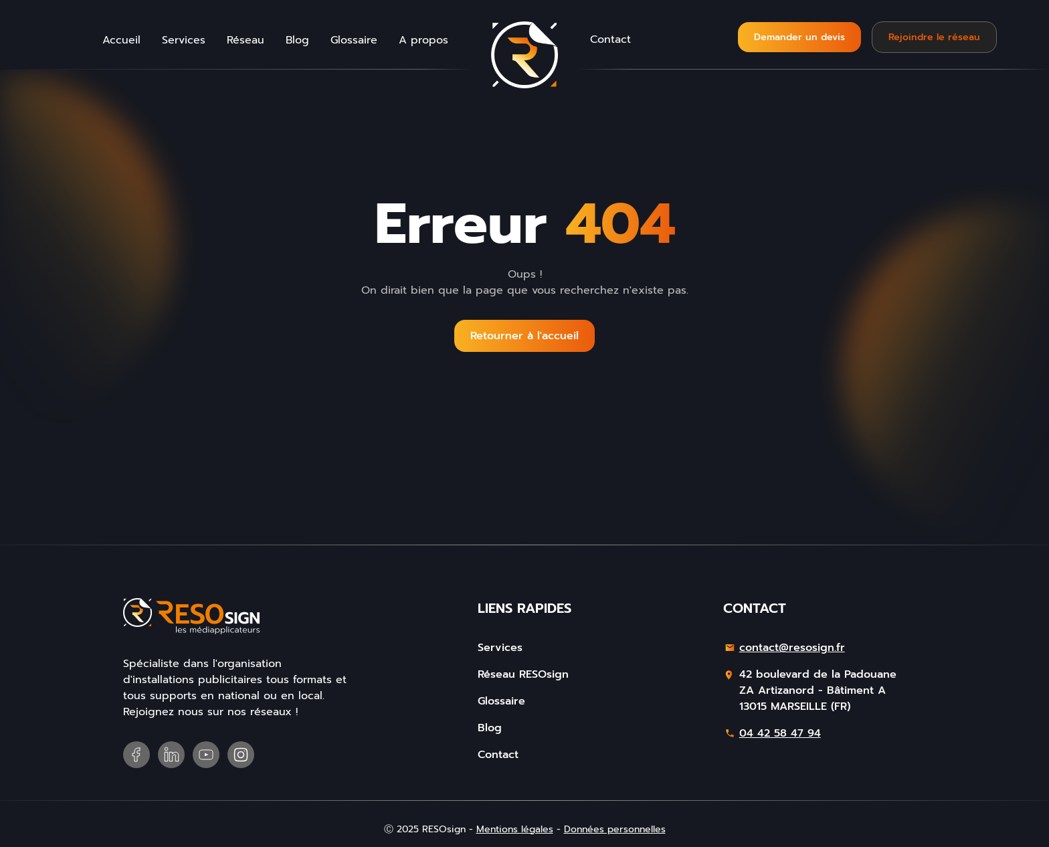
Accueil (121, 40)
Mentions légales (514, 829)
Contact (610, 39)
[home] (524, 55)
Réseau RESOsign (523, 674)
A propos (423, 40)
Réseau (245, 40)
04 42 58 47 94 (780, 733)
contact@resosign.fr (792, 648)
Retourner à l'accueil (524, 336)
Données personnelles (615, 829)
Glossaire (353, 40)
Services (183, 40)
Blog (297, 40)
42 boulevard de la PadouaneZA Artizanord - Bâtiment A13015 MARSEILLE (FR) (817, 690)
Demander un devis (799, 37)
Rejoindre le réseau (934, 37)
